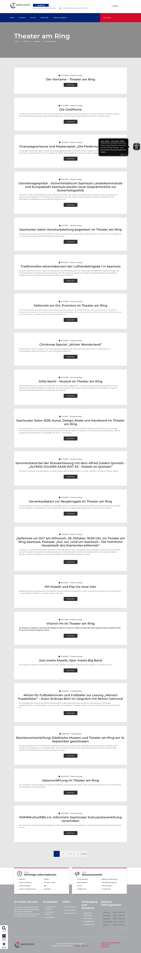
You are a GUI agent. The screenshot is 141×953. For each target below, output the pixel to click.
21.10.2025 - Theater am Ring (70, 534)
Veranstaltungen (25, 886)
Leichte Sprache (70, 913)
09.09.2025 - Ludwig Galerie (71, 734)
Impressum (105, 947)
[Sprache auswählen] (114, 6)
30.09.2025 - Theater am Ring (70, 656)
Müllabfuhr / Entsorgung (88, 914)
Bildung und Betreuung (109, 879)
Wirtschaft (44, 18)
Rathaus (22, 18)
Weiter (84, 854)
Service (33, 18)
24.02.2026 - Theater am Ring (70, 105)
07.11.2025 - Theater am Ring (70, 459)
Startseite (47, 889)
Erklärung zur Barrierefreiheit (110, 943)
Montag (106, 912)
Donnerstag (107, 922)
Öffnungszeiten (82, 879)
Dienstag (106, 915)
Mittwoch (106, 919)
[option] (44, 8)
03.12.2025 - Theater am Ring (70, 341)
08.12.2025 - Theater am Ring (70, 262)
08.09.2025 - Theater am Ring (70, 813)
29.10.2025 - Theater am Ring (70, 497)
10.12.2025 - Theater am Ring (70, 225)
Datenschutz (105, 945)
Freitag (105, 925)
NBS (45, 886)
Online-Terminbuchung (27, 889)
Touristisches (106, 889)
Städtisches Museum (49, 913)
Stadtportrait (81, 889)
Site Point (85, 946)
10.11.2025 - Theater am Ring (70, 416)
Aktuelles (37, 41)
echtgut (77, 946)
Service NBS (88, 918)
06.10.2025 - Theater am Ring (70, 620)
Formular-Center (50, 882)
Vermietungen (107, 886)
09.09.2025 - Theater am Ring (70, 776)
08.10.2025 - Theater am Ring (70, 583)
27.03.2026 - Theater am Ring (70, 75)
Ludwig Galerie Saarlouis (50, 908)
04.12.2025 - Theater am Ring (70, 301)
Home (12, 18)
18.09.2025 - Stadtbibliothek (70, 691)
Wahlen (46, 879)
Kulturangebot (82, 882)
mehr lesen (70, 85)
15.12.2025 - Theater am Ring (70, 179)
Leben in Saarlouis (59, 18)
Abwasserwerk (89, 924)
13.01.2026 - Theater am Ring (70, 142)
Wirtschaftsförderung (109, 882)
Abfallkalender (89, 921)
